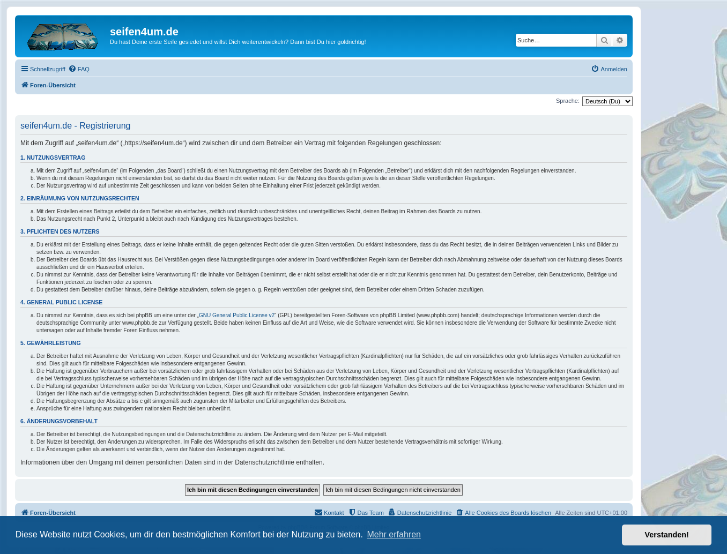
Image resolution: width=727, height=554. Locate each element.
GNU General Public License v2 (237, 315)
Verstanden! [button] (667, 534)
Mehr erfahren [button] (394, 534)
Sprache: (568, 101)
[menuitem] (79, 69)
